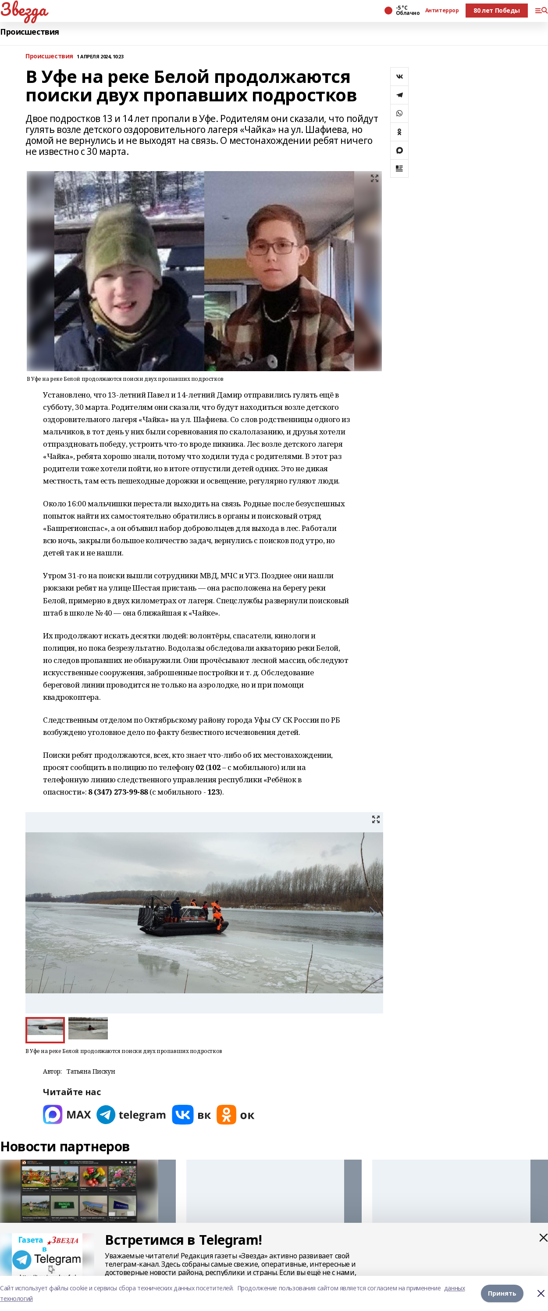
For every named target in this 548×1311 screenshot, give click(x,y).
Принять (502, 1293)
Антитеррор (442, 10)
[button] (373, 913)
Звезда (23, 9)
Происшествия (29, 31)
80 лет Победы (496, 10)
